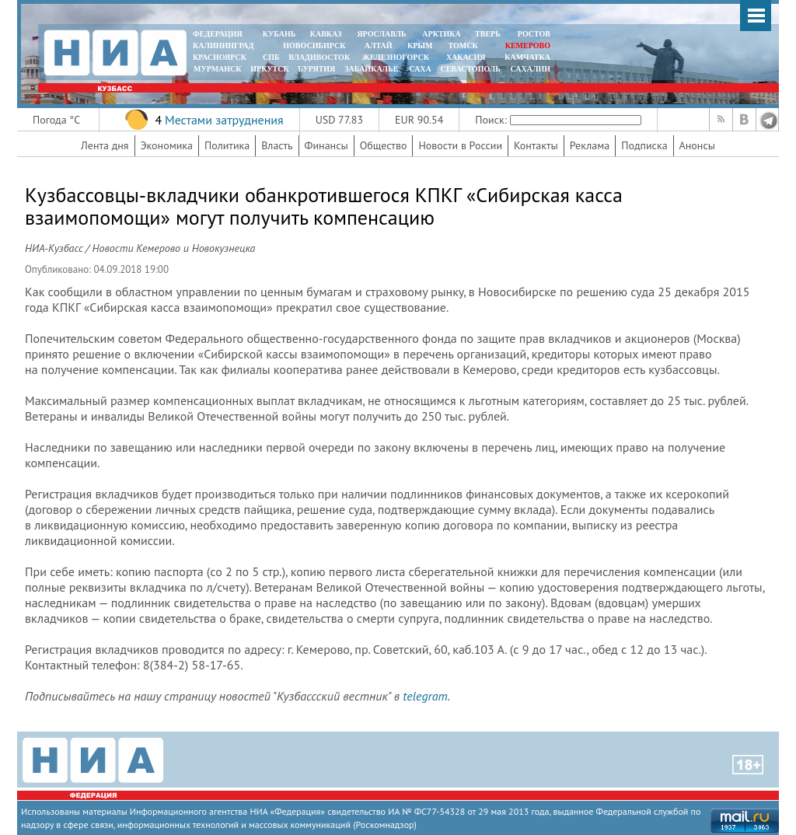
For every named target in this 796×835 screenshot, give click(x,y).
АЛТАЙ (379, 45)
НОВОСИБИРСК (314, 45)
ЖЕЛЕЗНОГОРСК (395, 57)
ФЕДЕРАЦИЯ (218, 34)
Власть (276, 145)
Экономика (167, 145)
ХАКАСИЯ (464, 57)
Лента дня (104, 145)
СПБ (271, 57)
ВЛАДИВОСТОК (319, 57)
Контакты (536, 145)
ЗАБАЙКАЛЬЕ (372, 69)
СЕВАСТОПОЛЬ (470, 69)
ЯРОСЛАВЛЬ (381, 34)
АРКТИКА (441, 34)
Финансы (326, 145)
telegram (425, 696)
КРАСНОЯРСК (219, 57)
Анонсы (697, 145)
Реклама (590, 145)
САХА (420, 69)
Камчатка (526, 57)
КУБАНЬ (279, 34)
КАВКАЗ (326, 34)
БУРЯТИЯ (316, 69)
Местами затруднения (224, 120)
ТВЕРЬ (488, 34)
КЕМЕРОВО (527, 45)
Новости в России (460, 145)
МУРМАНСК (218, 69)
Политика (227, 145)
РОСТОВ (534, 34)
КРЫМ (420, 45)
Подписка (644, 145)
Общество (383, 145)
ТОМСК (465, 45)
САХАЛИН (530, 69)
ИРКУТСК (269, 69)
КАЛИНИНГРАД (223, 45)
